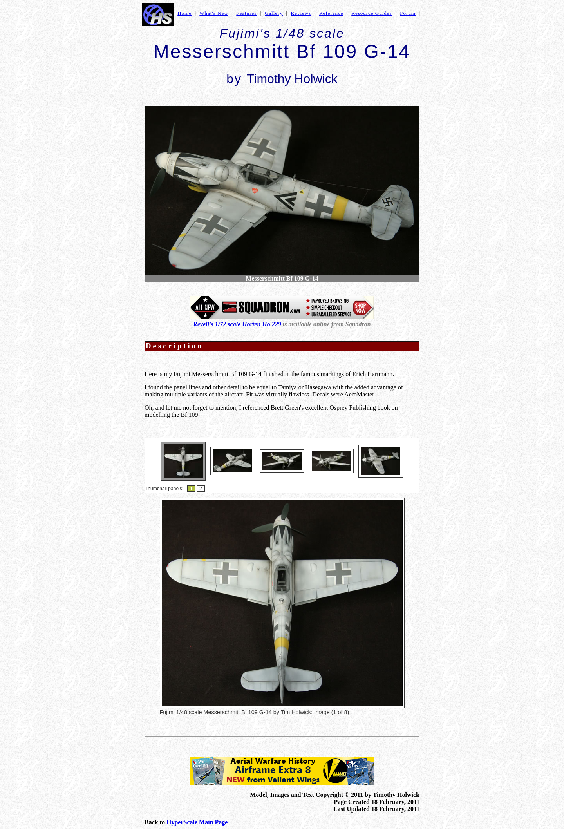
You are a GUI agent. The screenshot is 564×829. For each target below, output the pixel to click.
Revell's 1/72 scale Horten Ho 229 (237, 324)
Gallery (274, 13)
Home (184, 13)
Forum (408, 13)
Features (246, 13)
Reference (331, 13)
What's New (213, 13)
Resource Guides (371, 13)
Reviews (301, 13)
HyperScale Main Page (197, 822)
